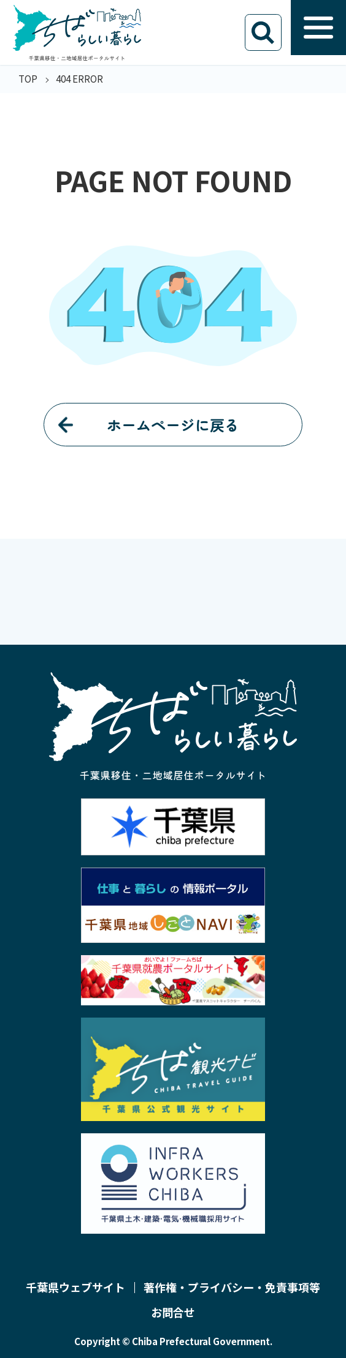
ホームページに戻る (173, 424)
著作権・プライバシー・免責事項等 (232, 1287)
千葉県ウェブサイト (75, 1287)
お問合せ (173, 1312)
